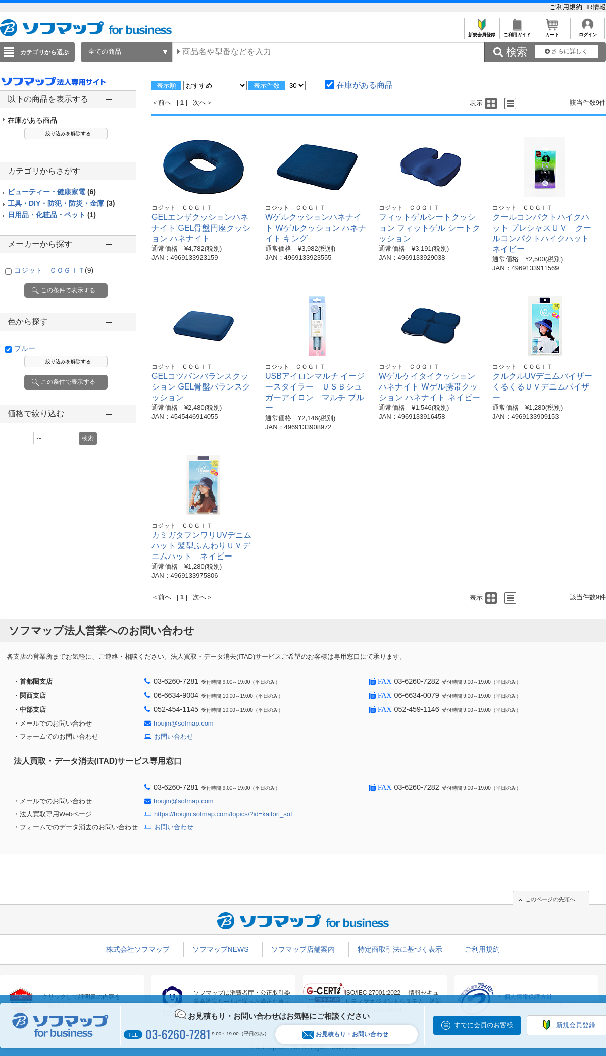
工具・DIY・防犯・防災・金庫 (61, 203)
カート (552, 32)
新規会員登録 (481, 32)
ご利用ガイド (516, 32)
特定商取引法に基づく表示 (400, 949)
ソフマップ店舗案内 (303, 949)
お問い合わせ (173, 736)
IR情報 (596, 7)
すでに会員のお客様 (483, 1025)
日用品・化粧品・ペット (52, 215)
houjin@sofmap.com (184, 723)
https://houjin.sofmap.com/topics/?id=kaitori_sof (223, 814)
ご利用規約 (566, 7)
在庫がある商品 (32, 120)
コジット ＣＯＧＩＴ (53, 270)
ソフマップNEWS (220, 949)
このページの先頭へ (550, 899)
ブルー (24, 348)
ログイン (587, 32)
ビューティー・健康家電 (52, 192)
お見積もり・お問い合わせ (345, 1034)
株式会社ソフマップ (138, 949)
